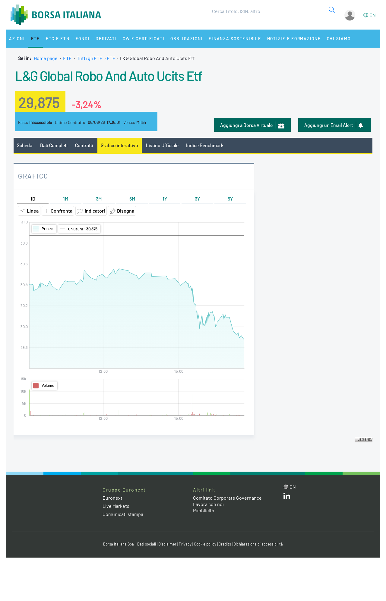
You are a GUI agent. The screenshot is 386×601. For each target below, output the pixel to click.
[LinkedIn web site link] (286, 497)
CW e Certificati (143, 38)
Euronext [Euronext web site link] (112, 498)
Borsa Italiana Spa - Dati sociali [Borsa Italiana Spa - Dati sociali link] (129, 544)
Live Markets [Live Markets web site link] (116, 506)
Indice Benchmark (204, 145)
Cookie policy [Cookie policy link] (205, 544)
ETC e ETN (58, 38)
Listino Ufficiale (162, 145)
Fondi (83, 38)
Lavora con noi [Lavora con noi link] (208, 504)
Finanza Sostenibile (235, 38)
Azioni (17, 38)
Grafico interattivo (119, 145)
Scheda (24, 145)
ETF (35, 38)
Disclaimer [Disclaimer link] (167, 544)
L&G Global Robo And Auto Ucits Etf (108, 75)
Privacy (185, 544)
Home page (46, 58)
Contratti (84, 145)
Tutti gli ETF (89, 58)
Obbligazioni (186, 38)
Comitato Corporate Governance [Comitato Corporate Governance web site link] (227, 498)
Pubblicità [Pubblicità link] (203, 510)
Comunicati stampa (123, 514)
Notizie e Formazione (294, 38)
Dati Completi (54, 145)
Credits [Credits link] (225, 544)
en (372, 15)
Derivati (106, 38)
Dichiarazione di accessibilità (258, 544)
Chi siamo (339, 38)
